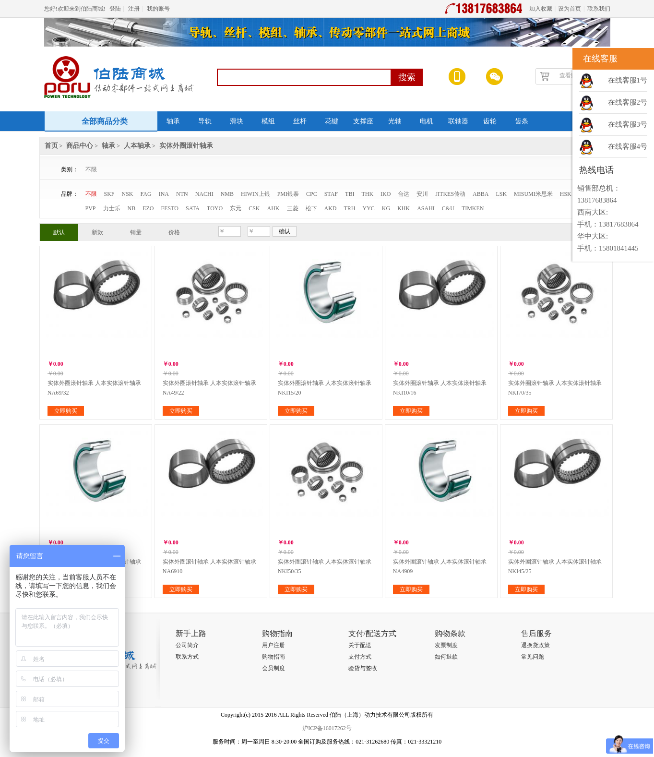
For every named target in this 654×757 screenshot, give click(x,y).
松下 (311, 208)
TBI (349, 194)
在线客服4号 (628, 146)
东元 (235, 208)
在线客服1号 (628, 80)
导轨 (205, 121)
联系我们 (598, 8)
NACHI (204, 194)
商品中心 (79, 145)
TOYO (215, 208)
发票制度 (446, 645)
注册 (134, 8)
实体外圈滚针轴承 (186, 145)
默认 (59, 232)
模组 (268, 121)
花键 (331, 121)
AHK (273, 208)
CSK (254, 208)
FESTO (169, 208)
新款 (97, 232)
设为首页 (569, 8)
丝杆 (300, 121)
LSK (501, 194)
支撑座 (363, 121)
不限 (91, 169)
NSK (127, 194)
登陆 (115, 8)
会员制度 (273, 668)
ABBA (480, 194)
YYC (369, 208)
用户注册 (273, 645)
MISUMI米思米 (533, 194)
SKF (109, 194)
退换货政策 (535, 645)
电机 (426, 121)
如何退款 (446, 656)
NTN (182, 194)
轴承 (173, 121)
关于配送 (359, 645)
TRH (350, 208)
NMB (227, 194)
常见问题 (532, 656)
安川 (422, 194)
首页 (51, 145)
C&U (448, 208)
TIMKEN (473, 208)
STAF (331, 194)
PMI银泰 (288, 194)
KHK (403, 208)
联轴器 (458, 121)
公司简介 (187, 645)
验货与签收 (362, 668)
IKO (386, 194)
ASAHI (426, 208)
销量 (136, 232)
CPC (311, 194)
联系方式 (187, 656)
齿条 (521, 121)
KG (386, 208)
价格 (174, 232)
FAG (146, 194)
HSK (565, 194)
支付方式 (359, 656)
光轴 (395, 121)
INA (164, 194)
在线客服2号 (628, 102)
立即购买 (65, 411)
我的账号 (158, 8)
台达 (403, 194)
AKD (330, 208)
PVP (90, 208)
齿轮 (490, 121)
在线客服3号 (628, 124)
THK (367, 194)
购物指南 (273, 656)
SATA (193, 208)
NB (132, 208)
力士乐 (111, 208)
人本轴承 (137, 145)
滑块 (236, 121)
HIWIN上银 (255, 194)
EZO (148, 208)
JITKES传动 (450, 194)
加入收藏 (540, 8)
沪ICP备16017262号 (327, 728)
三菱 (292, 208)
